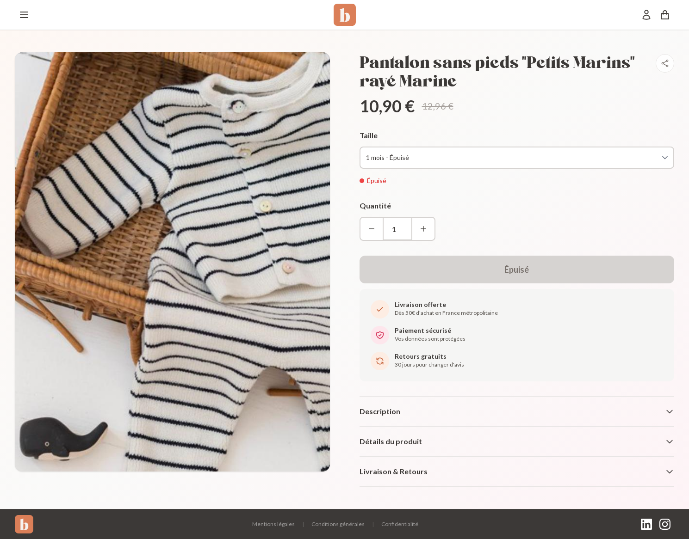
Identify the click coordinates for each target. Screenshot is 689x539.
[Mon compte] (646, 15)
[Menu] (24, 15)
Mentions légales (273, 524)
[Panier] (665, 15)
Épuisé (516, 269)
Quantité (375, 205)
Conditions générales (338, 524)
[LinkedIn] (646, 524)
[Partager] (665, 63)
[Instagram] (665, 524)
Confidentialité (399, 524)
